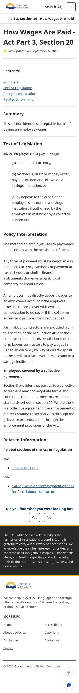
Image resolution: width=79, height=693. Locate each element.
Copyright (52, 632)
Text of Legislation (17, 88)
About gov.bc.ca (14, 632)
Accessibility (53, 625)
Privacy (8, 648)
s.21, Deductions (25, 467)
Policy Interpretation (19, 93)
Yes (34, 517)
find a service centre (21, 607)
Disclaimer (10, 640)
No (49, 517)
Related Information (19, 99)
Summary (11, 82)
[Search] (52, 7)
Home (7, 625)
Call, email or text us (53, 602)
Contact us (52, 640)
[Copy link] (69, 685)
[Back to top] (69, 672)
